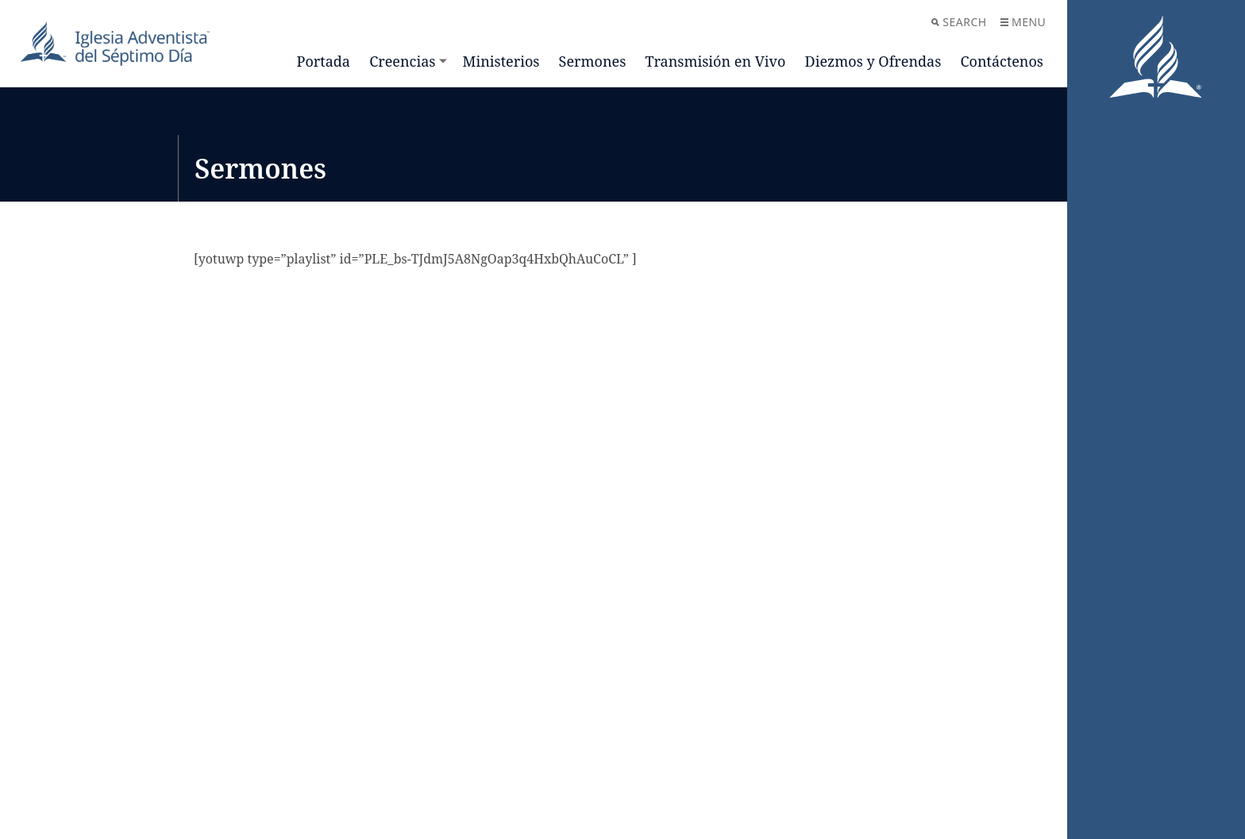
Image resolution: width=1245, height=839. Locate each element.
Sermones (592, 61)
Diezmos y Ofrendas (873, 61)
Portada (323, 61)
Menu (1023, 21)
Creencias (402, 61)
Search (958, 21)
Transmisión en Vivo (715, 61)
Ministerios (501, 61)
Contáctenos (1002, 61)
